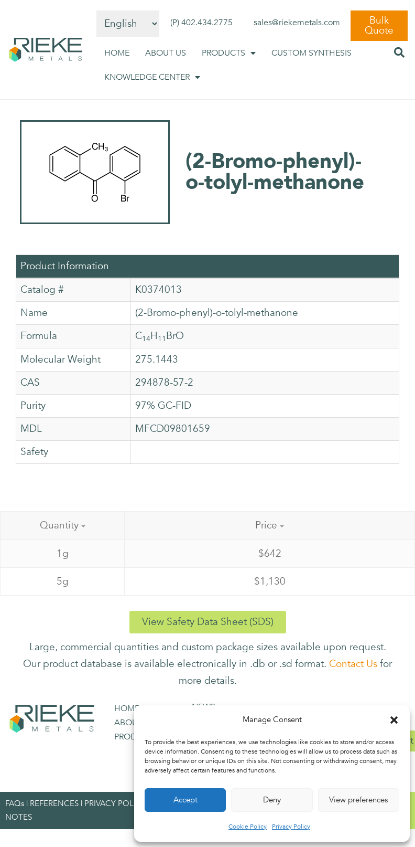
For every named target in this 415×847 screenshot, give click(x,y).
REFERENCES (54, 803)
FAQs (14, 803)
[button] (394, 720)
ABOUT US (165, 53)
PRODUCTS (229, 53)
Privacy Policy (291, 826)
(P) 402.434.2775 (201, 22)
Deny (272, 800)
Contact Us (353, 664)
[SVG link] (45, 50)
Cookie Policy (247, 826)
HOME (116, 53)
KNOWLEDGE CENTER (152, 77)
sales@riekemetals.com (297, 22)
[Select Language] (127, 23)
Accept (185, 800)
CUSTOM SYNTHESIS (311, 53)
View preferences (358, 800)
